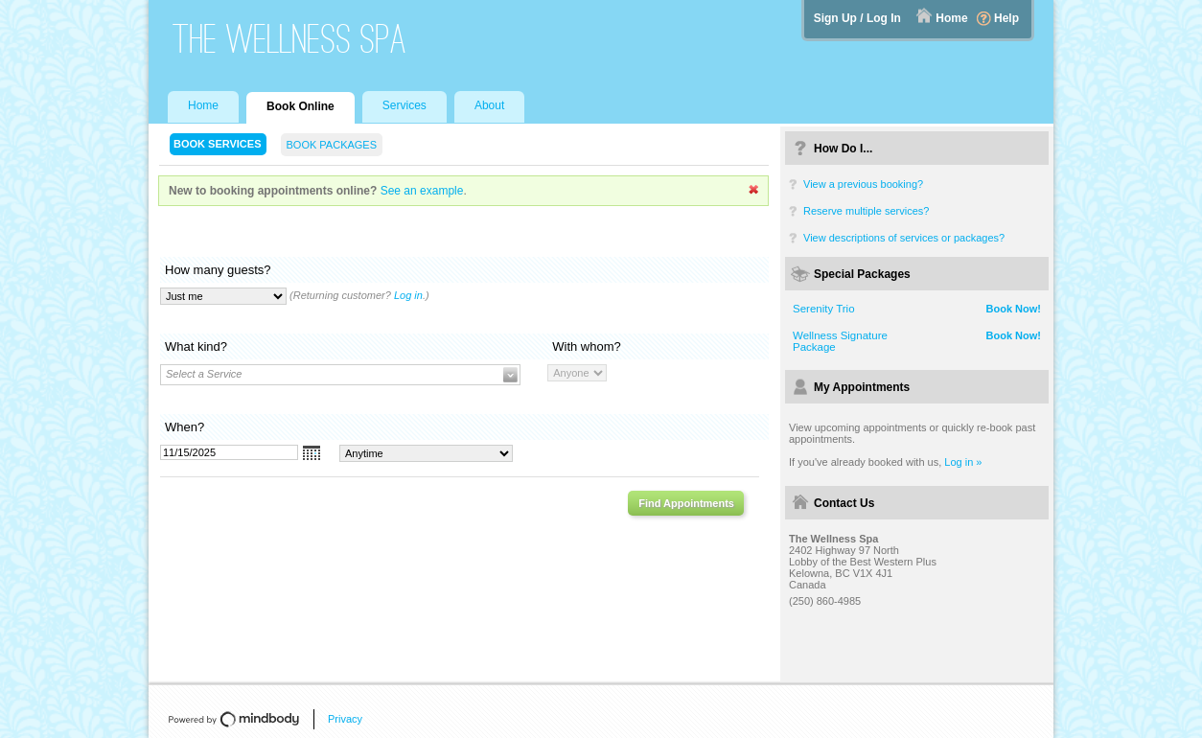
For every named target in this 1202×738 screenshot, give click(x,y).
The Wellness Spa (290, 38)
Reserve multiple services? (866, 211)
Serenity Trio (824, 308)
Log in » (963, 462)
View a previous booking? (863, 184)
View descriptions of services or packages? (904, 237)
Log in (408, 295)
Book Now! (1013, 308)
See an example (422, 190)
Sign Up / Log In (857, 18)
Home (951, 18)
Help (1006, 18)
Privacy (345, 719)
